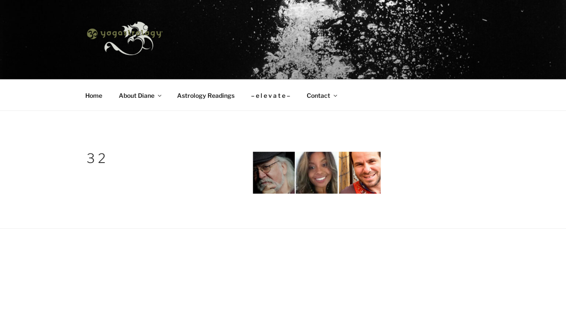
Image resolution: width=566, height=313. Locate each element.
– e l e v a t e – (270, 95)
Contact (322, 95)
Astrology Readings (205, 95)
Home (93, 95)
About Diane (141, 95)
